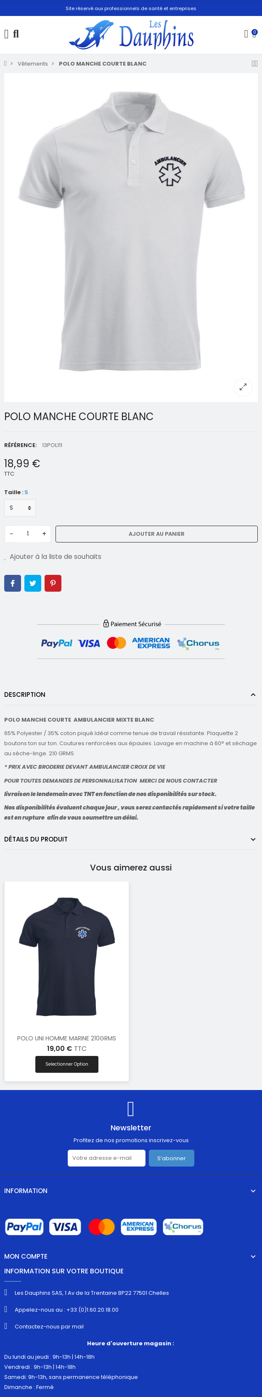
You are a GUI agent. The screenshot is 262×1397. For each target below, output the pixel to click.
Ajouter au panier (157, 534)
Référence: (20, 445)
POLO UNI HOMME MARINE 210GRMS (66, 1038)
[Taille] (20, 508)
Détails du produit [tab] (36, 839)
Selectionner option (66, 1064)
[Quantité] (27, 534)
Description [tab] (24, 694)
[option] (131, 237)
